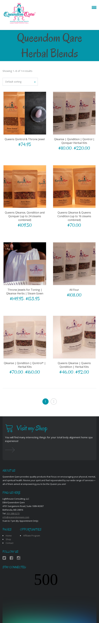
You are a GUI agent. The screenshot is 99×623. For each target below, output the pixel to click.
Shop (8, 539)
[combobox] (20, 82)
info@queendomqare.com (16, 517)
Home (9, 535)
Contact (9, 542)
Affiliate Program (31, 535)
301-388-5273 (13, 513)
